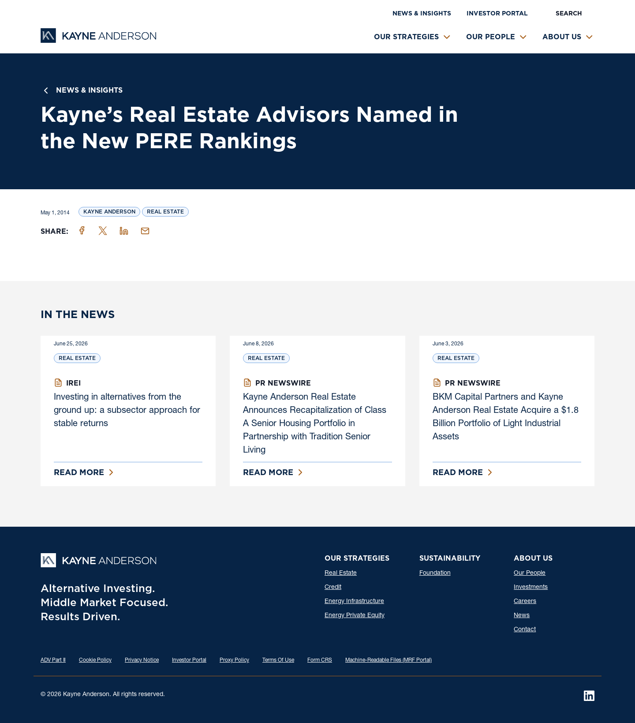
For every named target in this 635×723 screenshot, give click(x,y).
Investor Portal (497, 13)
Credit (333, 587)
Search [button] (569, 13)
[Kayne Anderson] (98, 40)
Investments (531, 587)
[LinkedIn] (589, 695)
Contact (525, 630)
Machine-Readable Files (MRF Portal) (388, 660)
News (522, 616)
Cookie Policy (95, 660)
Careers (525, 602)
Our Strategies (406, 37)
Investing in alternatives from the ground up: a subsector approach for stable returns (127, 411)
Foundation (435, 573)
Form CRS (319, 660)
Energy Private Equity (355, 616)
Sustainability (449, 558)
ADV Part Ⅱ (53, 660)
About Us (561, 37)
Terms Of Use (278, 660)
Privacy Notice (142, 660)
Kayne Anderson (109, 211)
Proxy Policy (234, 660)
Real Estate (165, 211)
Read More (79, 472)
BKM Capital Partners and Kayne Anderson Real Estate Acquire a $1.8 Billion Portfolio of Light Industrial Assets (506, 417)
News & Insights (421, 13)
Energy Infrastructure (354, 602)
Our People (490, 37)
